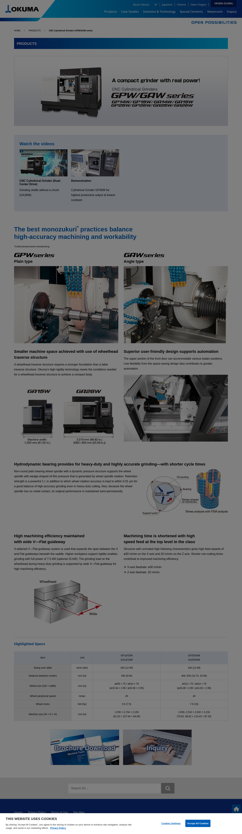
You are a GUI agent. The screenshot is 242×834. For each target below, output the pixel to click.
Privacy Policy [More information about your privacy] (58, 830)
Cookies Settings (171, 825)
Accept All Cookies (198, 825)
